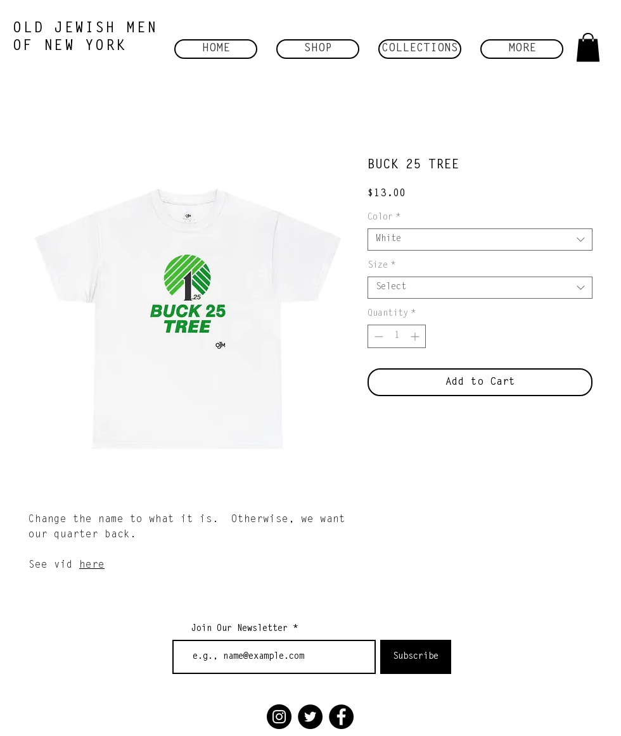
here (92, 565)
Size (381, 265)
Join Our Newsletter (239, 629)
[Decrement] (377, 336)
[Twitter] (310, 716)
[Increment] (416, 336)
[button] (317, 49)
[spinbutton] (396, 336)
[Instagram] (279, 716)
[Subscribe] (415, 657)
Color (384, 217)
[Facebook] (341, 716)
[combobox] (480, 239)
